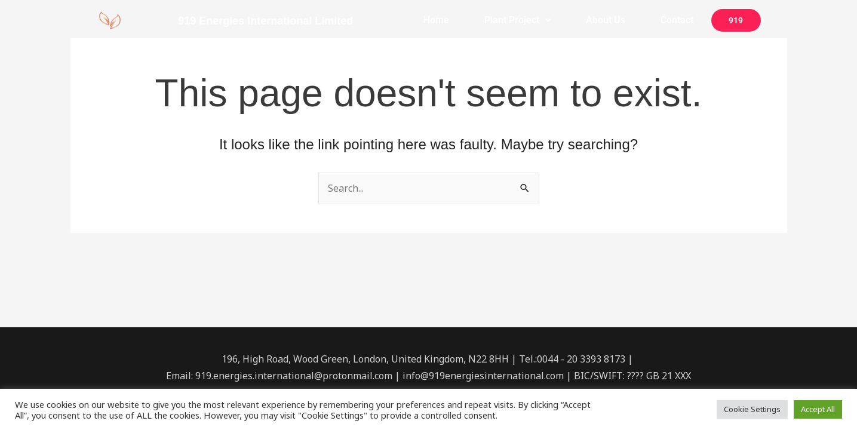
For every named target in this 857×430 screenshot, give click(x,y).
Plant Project (517, 20)
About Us (605, 20)
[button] (517, 20)
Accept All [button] (818, 409)
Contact (677, 20)
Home (436, 20)
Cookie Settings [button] (752, 409)
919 (736, 20)
